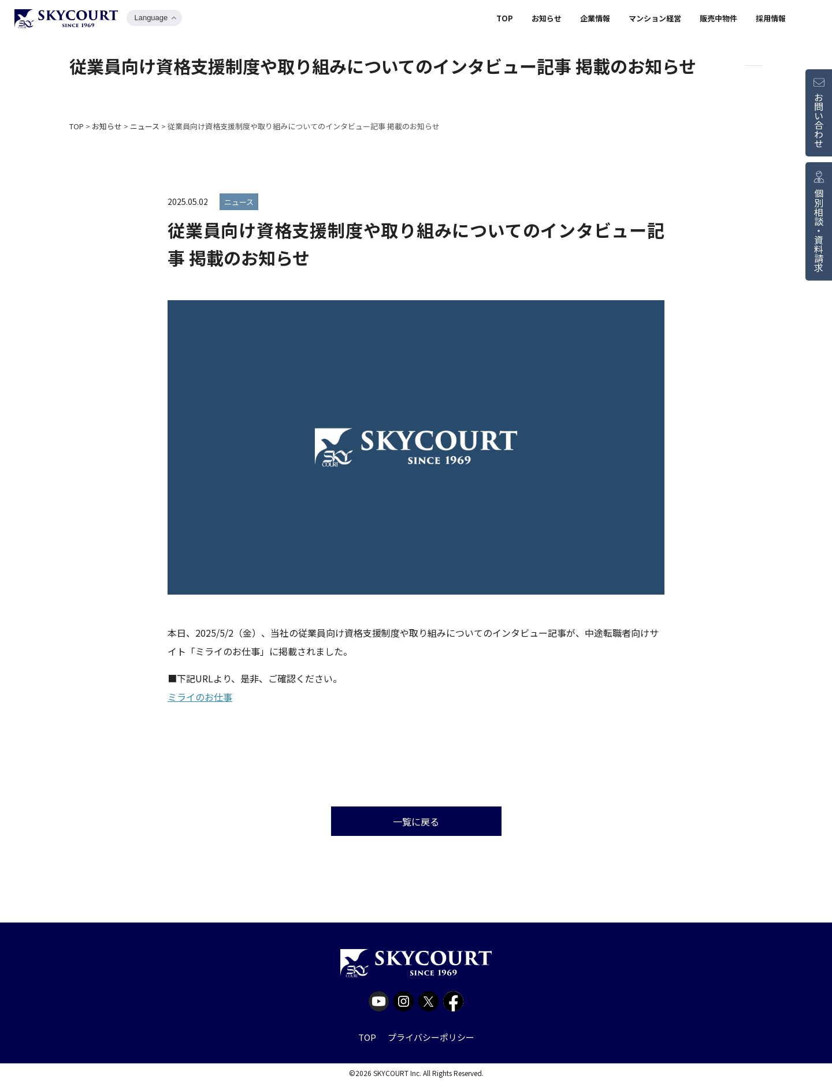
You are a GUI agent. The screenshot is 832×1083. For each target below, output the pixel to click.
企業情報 (595, 19)
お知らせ (547, 19)
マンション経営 (655, 19)
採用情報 (771, 19)
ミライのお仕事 (200, 697)
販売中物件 (718, 19)
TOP (504, 19)
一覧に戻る (416, 821)
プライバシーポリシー (431, 1037)
